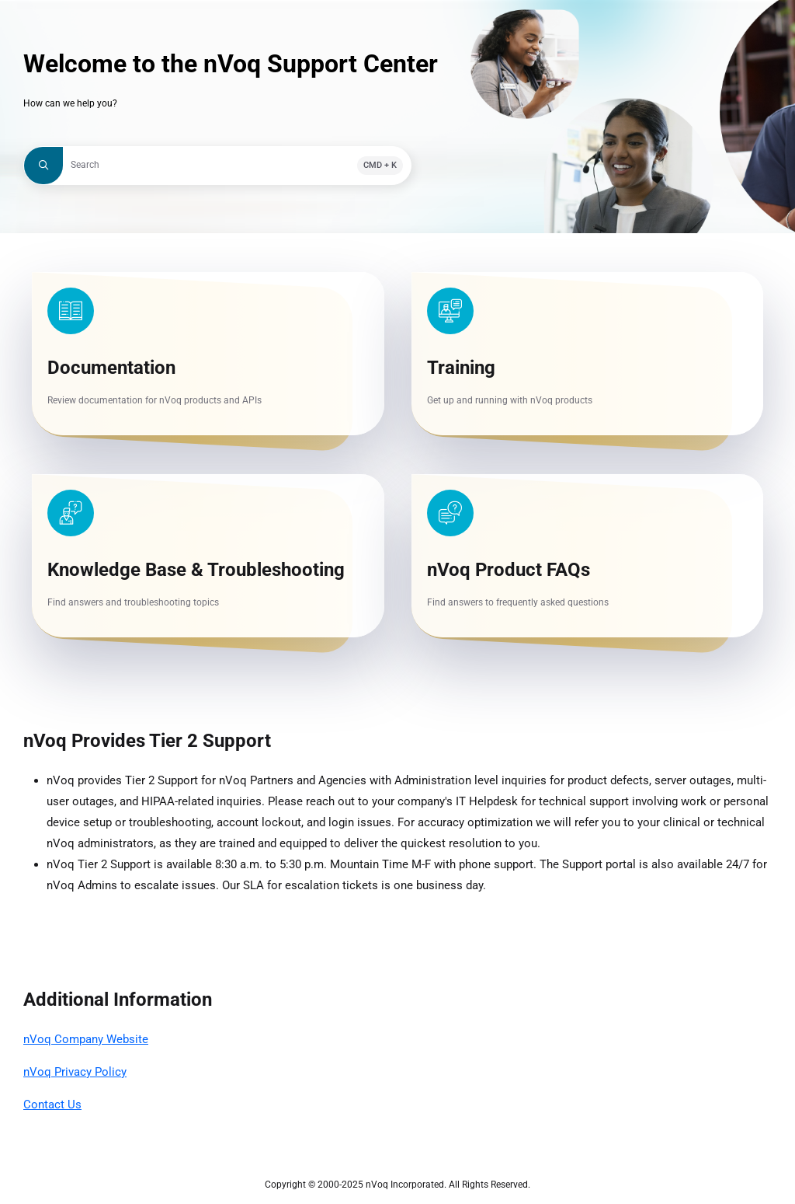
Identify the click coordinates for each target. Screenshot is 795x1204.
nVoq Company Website (85, 1039)
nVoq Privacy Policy (75, 1072)
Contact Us (52, 1105)
